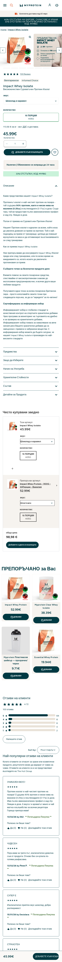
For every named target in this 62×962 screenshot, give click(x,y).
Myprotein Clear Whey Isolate (46, 606)
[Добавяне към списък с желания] (54, 152)
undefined (31, 101)
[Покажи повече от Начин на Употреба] (31, 369)
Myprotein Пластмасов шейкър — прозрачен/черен (16, 660)
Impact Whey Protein (16, 604)
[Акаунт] (50, 5)
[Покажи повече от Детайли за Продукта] (31, 395)
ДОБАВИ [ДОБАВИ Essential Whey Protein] (46, 669)
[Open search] (11, 5)
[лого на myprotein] (30, 5)
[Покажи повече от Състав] (31, 386)
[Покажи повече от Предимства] (31, 352)
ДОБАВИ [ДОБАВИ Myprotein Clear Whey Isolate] (46, 620)
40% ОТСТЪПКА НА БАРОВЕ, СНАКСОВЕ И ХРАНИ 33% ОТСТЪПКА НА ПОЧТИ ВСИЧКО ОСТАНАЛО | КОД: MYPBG (31, 21)
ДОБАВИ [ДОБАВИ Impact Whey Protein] (15, 617)
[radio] (31, 117)
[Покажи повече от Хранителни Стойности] (31, 377)
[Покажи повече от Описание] (31, 186)
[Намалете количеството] (7, 144)
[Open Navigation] (5, 5)
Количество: (9, 138)
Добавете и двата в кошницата (22, 545)
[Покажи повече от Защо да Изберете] (31, 360)
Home (3, 29)
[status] (15, 144)
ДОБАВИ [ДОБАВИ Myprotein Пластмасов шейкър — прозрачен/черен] (15, 675)
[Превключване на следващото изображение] (59, 50)
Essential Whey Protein (46, 657)
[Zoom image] (30, 37)
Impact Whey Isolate (18, 29)
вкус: (6, 95)
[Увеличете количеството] (23, 144)
